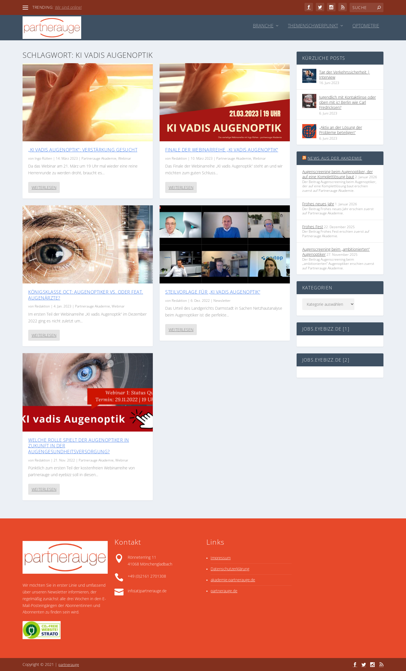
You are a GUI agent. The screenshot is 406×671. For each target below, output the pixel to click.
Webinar (124, 158)
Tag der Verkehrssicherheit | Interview (344, 74)
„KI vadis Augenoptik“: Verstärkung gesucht (82, 149)
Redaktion (42, 306)
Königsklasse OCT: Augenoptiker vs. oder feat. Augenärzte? (85, 295)
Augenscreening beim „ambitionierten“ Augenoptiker (336, 252)
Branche (263, 26)
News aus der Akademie (335, 158)
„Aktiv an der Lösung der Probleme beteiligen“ (340, 130)
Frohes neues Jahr (318, 203)
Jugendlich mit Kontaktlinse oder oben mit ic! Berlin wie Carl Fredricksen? (347, 102)
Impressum (221, 557)
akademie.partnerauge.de (233, 579)
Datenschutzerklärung (230, 568)
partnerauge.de (224, 590)
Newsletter (222, 300)
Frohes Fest (312, 226)
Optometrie (365, 26)
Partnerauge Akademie (98, 158)
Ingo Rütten (43, 158)
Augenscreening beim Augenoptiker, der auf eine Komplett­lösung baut (337, 174)
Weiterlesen (44, 187)
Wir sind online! (68, 7)
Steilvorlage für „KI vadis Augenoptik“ (212, 292)
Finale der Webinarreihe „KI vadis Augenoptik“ (221, 149)
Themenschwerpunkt (313, 26)
